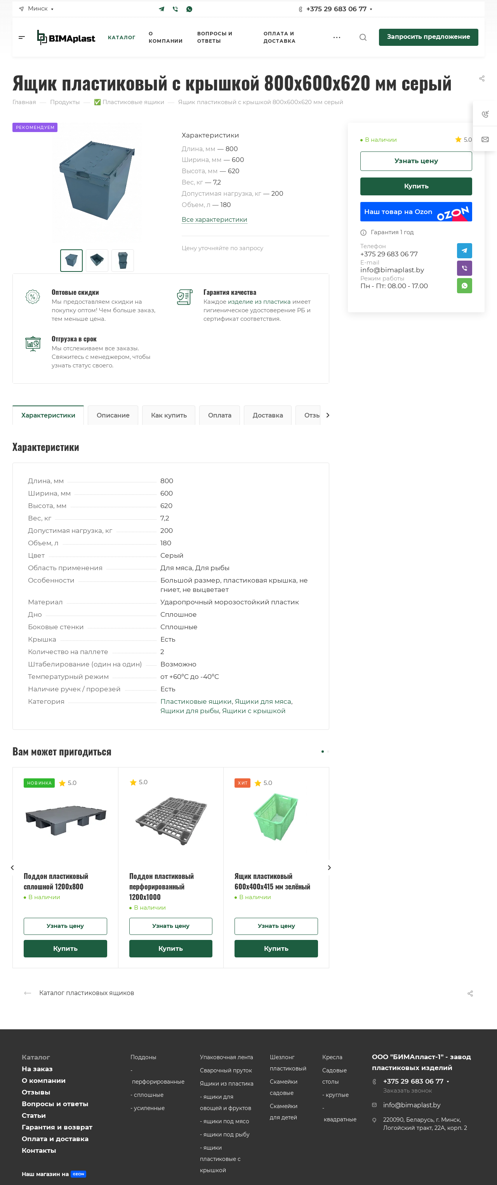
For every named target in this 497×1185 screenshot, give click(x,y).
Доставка (268, 415)
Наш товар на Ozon (398, 212)
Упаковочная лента (226, 1057)
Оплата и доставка (55, 1139)
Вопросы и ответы (55, 1104)
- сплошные (146, 1095)
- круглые (335, 1095)
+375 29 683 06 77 (336, 9)
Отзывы (317, 415)
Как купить (169, 415)
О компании (44, 1080)
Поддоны (143, 1057)
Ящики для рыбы (189, 711)
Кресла (332, 1057)
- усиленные (147, 1108)
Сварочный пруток (226, 1070)
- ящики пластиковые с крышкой (220, 1159)
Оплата (219, 415)
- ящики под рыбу (225, 1134)
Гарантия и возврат (57, 1127)
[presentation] (12, 875)
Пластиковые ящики (196, 701)
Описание (113, 415)
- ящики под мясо (224, 1121)
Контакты (39, 1150)
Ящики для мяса (263, 701)
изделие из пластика (259, 301)
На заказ (37, 1069)
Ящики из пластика (227, 1084)
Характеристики (48, 415)
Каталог (36, 1057)
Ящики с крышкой (254, 711)
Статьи (34, 1115)
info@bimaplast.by (392, 270)
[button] (322, 751)
